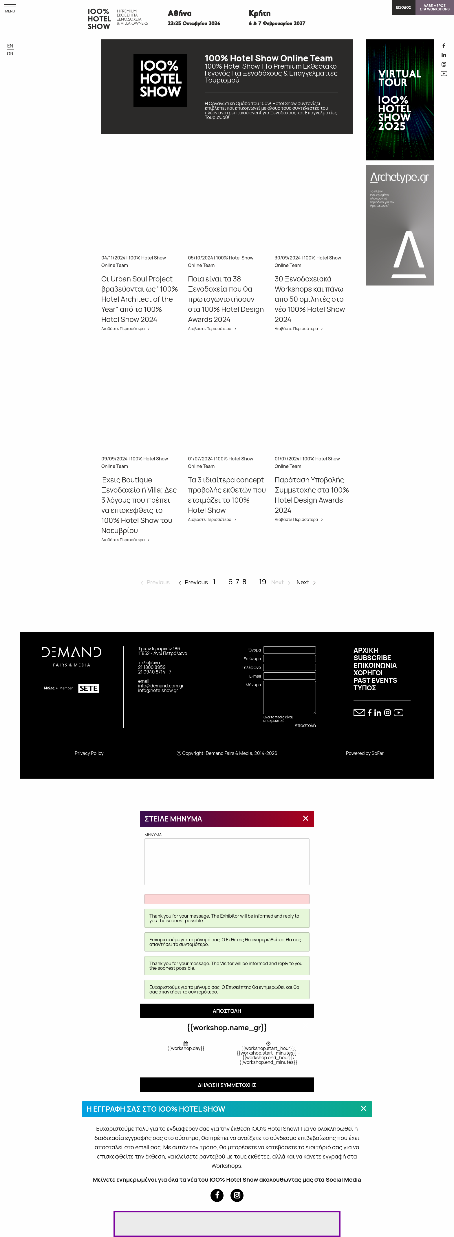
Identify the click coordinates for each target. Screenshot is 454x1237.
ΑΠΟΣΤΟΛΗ (227, 1010)
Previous (196, 582)
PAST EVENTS (375, 680)
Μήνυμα (253, 684)
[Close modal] (305, 818)
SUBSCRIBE (372, 657)
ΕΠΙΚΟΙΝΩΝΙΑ (375, 665)
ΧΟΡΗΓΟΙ (368, 672)
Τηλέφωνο (251, 667)
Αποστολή (305, 725)
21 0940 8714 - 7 (154, 672)
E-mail (255, 676)
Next (303, 582)
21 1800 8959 (152, 667)
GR (10, 53)
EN (10, 45)
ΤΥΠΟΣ (365, 687)
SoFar (377, 753)
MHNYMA (227, 858)
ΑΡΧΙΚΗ (366, 650)
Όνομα (254, 650)
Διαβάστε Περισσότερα (123, 329)
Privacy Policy (89, 753)
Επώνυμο (252, 658)
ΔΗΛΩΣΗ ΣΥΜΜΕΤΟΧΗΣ (227, 1085)
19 (262, 582)
